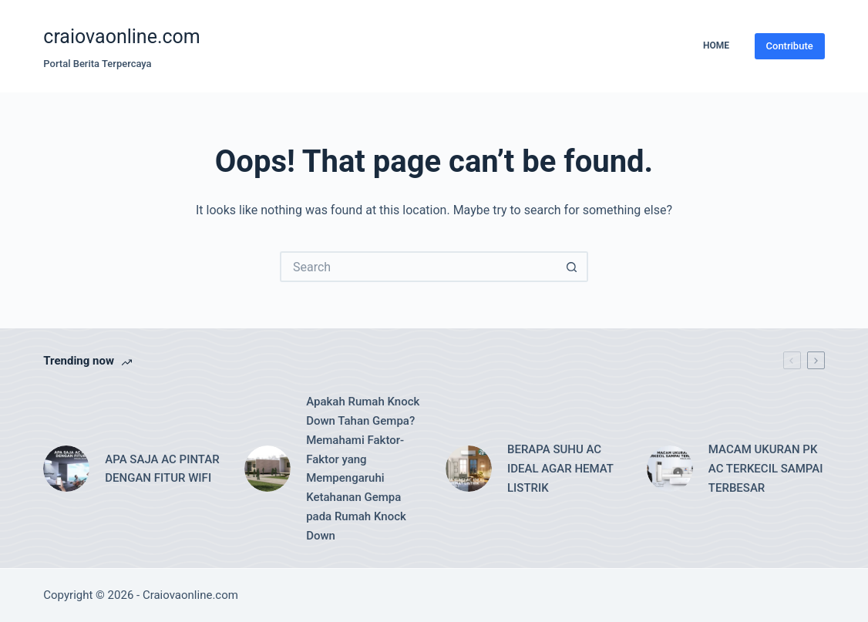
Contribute (789, 46)
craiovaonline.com (121, 36)
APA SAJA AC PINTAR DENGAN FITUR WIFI (162, 469)
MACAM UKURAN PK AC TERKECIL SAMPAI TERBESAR (765, 468)
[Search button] (572, 266)
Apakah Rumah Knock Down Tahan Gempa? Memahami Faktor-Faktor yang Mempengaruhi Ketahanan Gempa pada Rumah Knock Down (362, 468)
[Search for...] (418, 266)
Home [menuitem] (716, 45)
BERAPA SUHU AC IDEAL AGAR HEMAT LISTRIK (560, 468)
